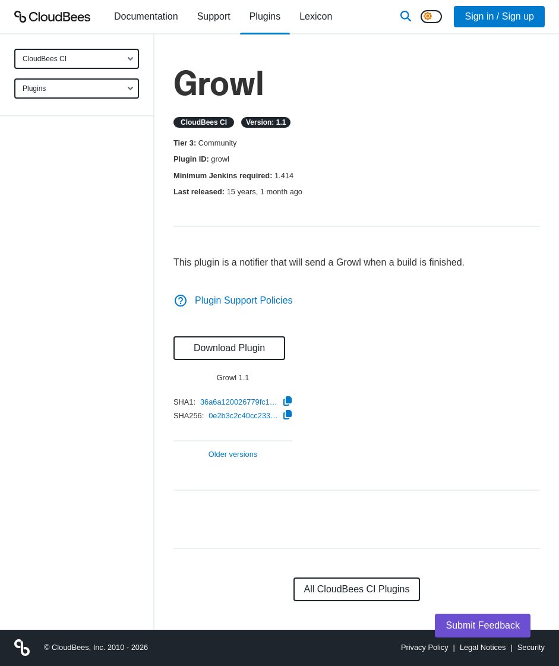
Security (531, 647)
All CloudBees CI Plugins (357, 589)
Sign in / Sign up (499, 16)
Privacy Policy (425, 647)
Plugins (34, 88)
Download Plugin (229, 348)
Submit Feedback (483, 625)
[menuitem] (146, 16)
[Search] (406, 16)
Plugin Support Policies (233, 300)
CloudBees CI (45, 59)
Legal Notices (483, 647)
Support (213, 16)
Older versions (233, 455)
